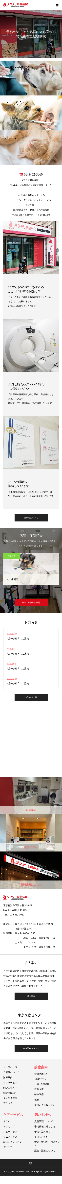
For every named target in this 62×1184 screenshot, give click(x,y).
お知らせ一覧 (31, 697)
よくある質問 (10, 1098)
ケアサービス (10, 1082)
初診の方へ (40, 1079)
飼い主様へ (9, 1087)
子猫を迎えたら (42, 1136)
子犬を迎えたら (42, 1131)
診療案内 (8, 1077)
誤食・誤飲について (44, 1150)
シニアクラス (10, 1136)
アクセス (8, 1103)
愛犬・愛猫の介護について (47, 1144)
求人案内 (31, 996)
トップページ (10, 1067)
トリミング (9, 1126)
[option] (31, 29)
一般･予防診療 (41, 1084)
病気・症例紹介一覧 (31, 602)
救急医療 (39, 1089)
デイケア (8, 1147)
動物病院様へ (10, 1093)
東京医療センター (31, 1048)
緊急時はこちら (42, 1073)
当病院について (31, 517)
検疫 (36, 1099)
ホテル (6, 1121)
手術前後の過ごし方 (44, 1126)
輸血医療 (39, 1094)
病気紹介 (12, 556)
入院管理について (43, 1121)
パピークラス (10, 1131)
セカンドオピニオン (44, 1104)
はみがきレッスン (12, 1142)
